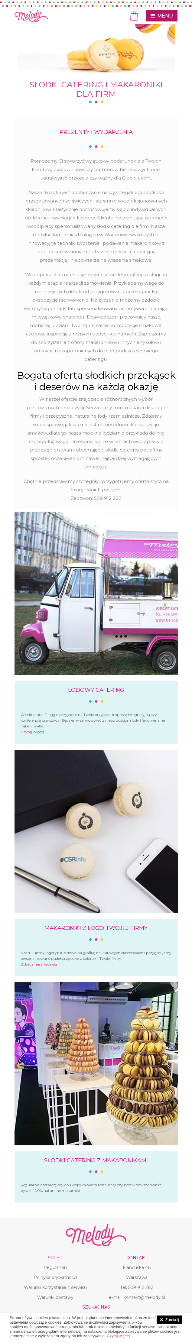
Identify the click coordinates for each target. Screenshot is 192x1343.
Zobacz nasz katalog (39, 964)
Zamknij (172, 1319)
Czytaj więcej (32, 732)
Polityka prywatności (55, 1277)
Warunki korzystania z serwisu (55, 1287)
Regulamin (55, 1267)
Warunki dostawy (55, 1297)
